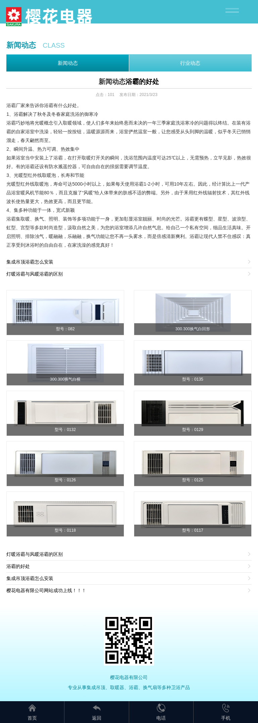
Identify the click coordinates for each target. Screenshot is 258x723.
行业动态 (190, 63)
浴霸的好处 (142, 81)
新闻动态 (68, 63)
